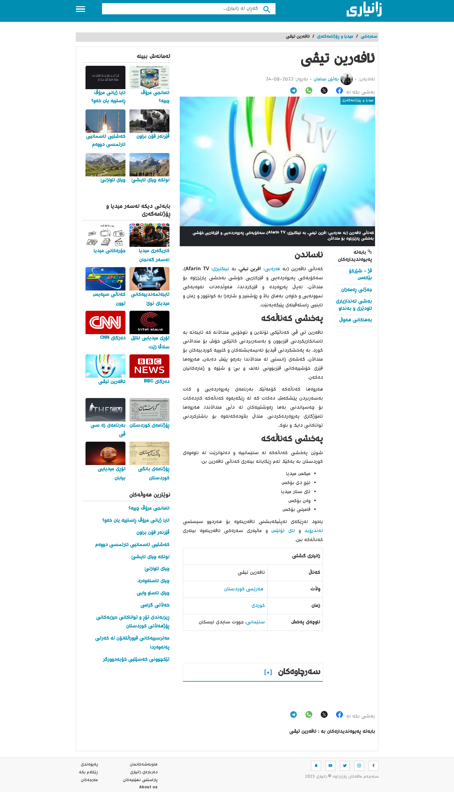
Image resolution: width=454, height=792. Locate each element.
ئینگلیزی (220, 269)
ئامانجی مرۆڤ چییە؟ (149, 508)
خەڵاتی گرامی (154, 605)
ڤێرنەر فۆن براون (152, 532)
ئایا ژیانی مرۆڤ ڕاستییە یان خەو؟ (135, 520)
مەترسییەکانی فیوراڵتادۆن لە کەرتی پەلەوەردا (132, 643)
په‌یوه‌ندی (89, 764)
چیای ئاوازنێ (156, 569)
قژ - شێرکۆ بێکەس (360, 275)
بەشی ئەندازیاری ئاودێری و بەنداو (354, 305)
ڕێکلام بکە (88, 772)
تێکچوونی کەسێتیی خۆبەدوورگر (136, 659)
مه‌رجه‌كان (89, 780)
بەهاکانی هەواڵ (355, 320)
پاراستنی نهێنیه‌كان (140, 780)
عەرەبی (272, 269)
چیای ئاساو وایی (153, 593)
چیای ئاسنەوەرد (153, 581)
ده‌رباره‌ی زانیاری (144, 772)
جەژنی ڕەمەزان (356, 290)
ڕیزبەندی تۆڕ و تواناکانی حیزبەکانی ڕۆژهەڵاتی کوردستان (132, 622)
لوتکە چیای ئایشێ (150, 557)
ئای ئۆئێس (283, 531)
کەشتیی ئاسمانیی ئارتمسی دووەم (132, 545)
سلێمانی (255, 622)
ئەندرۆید (313, 531)
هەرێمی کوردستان (243, 589)
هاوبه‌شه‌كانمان (144, 764)
